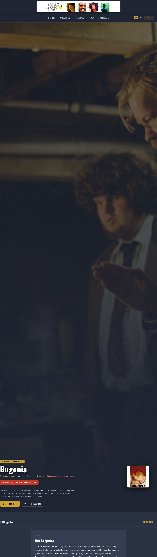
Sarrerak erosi (33, 504)
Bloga (91, 17)
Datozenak (65, 17)
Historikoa (79, 17)
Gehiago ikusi (10, 504)
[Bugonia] (138, 477)
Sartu (149, 18)
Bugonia (13, 469)
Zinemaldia (103, 17)
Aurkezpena (44, 540)
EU (136, 18)
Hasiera (52, 17)
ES (140, 18)
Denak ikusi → (149, 522)
